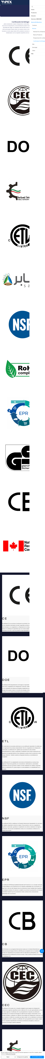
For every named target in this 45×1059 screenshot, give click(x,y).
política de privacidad (10, 1054)
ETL (5, 741)
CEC (6, 1005)
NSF (6, 818)
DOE (6, 680)
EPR (6, 880)
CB (4, 944)
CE (4, 619)
